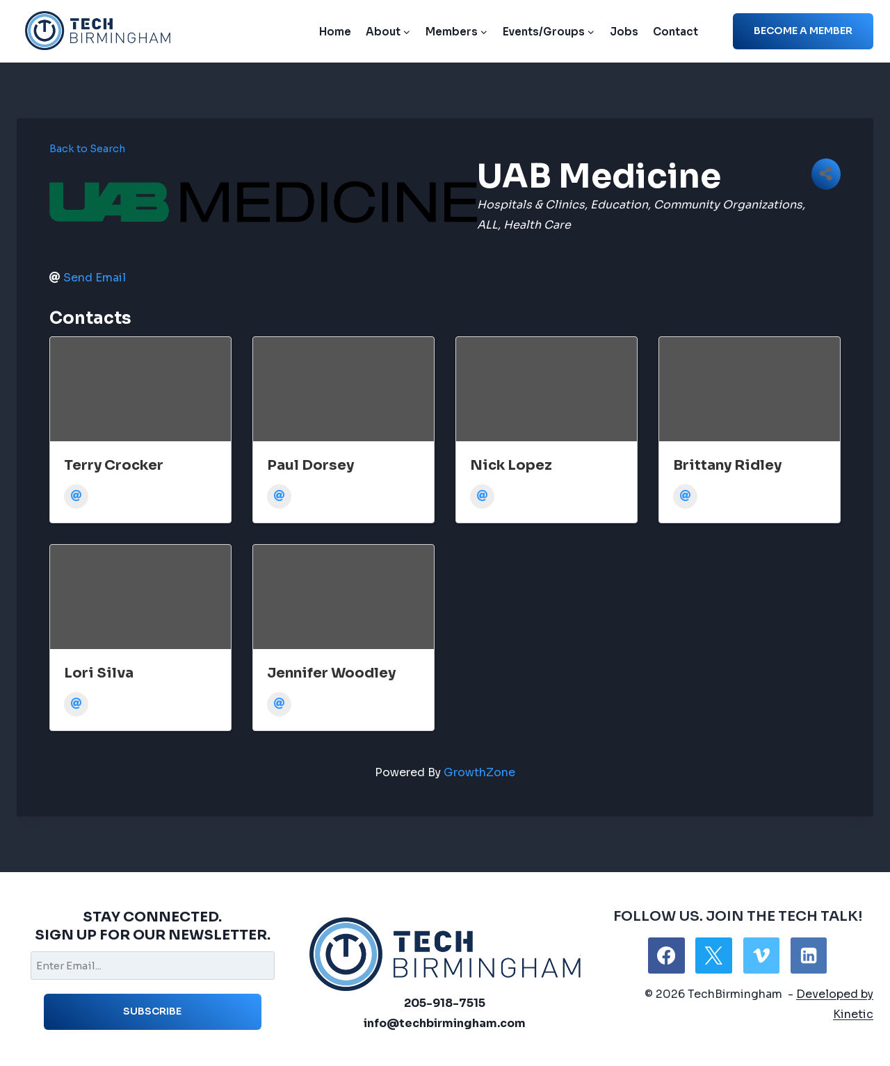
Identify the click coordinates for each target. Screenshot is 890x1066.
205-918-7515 (444, 1003)
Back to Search (87, 148)
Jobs (624, 31)
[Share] (826, 174)
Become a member (803, 30)
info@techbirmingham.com (445, 1023)
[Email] (76, 496)
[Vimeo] (761, 955)
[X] (713, 955)
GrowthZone (479, 772)
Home (335, 31)
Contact (675, 31)
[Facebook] (666, 955)
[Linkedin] (809, 955)
